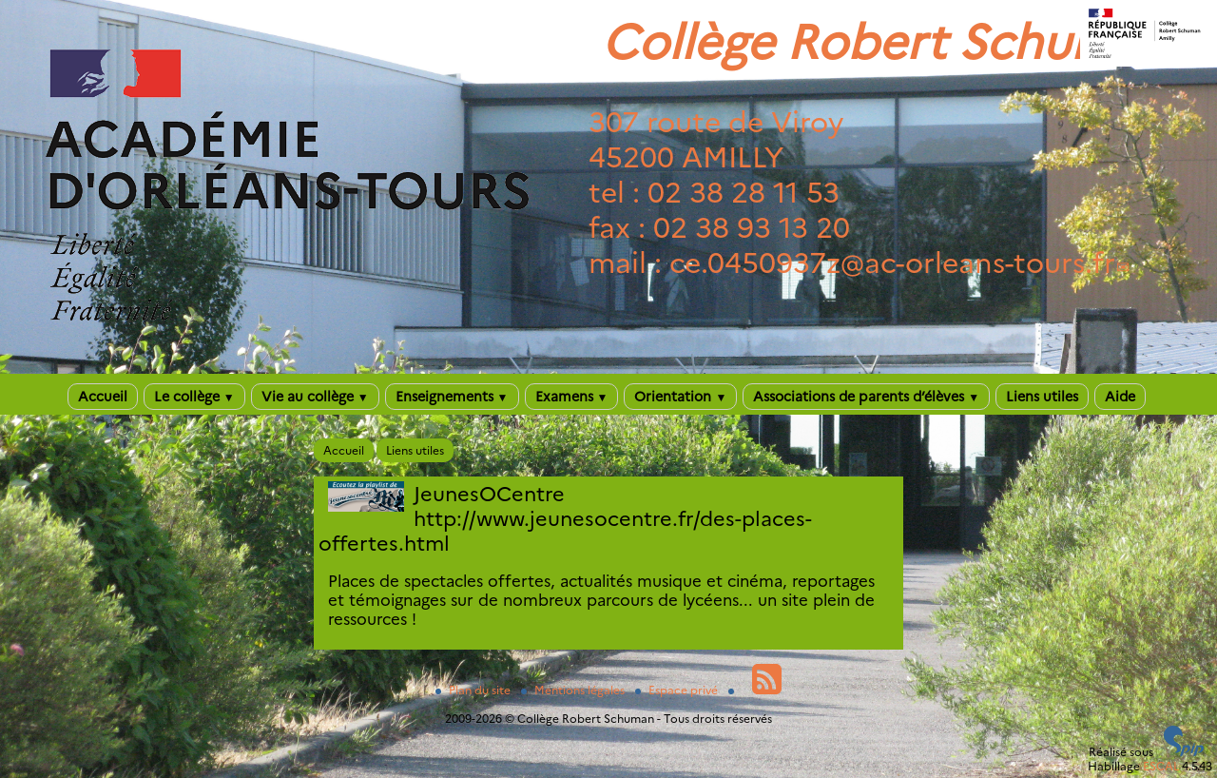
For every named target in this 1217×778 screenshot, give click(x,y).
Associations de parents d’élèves (866, 396)
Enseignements (452, 396)
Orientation (680, 396)
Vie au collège (315, 396)
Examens (571, 396)
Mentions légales (574, 690)
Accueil (102, 396)
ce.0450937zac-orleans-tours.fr (892, 263)
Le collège (194, 396)
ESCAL (1161, 766)
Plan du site (474, 690)
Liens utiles (1042, 396)
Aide (1120, 396)
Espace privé (678, 690)
